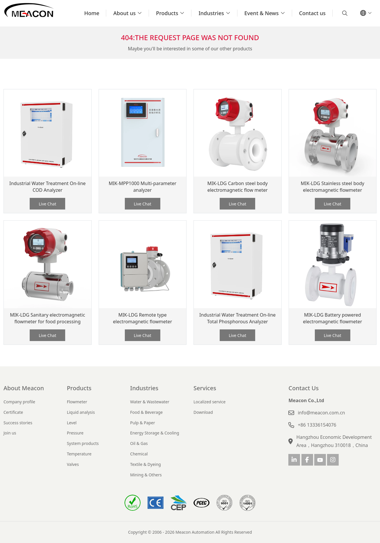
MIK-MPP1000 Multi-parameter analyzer (142, 186)
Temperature (79, 454)
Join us (9, 433)
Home (92, 13)
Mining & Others (145, 475)
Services (204, 388)
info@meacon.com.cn (321, 412)
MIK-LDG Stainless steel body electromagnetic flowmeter (332, 186)
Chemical (139, 454)
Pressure (75, 433)
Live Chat (47, 204)
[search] (344, 13)
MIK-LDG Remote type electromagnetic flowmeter (142, 318)
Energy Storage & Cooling (154, 433)
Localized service (209, 401)
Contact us (312, 13)
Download (203, 412)
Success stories (17, 422)
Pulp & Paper (142, 422)
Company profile (19, 401)
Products (167, 13)
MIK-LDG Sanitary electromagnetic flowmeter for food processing (47, 318)
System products (83, 443)
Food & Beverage (146, 412)
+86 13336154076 (317, 425)
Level (72, 422)
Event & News (261, 13)
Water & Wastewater (149, 401)
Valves (73, 464)
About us (124, 13)
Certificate (13, 412)
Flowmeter (77, 401)
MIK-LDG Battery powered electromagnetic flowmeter (332, 318)
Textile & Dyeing (145, 464)
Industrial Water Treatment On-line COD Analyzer (47, 186)
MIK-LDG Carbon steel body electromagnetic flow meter (237, 186)
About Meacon (23, 388)
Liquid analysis (81, 412)
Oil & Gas (139, 443)
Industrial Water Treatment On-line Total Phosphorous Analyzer (237, 318)
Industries (211, 13)
